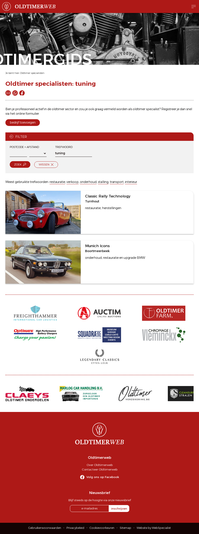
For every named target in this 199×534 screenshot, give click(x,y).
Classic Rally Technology (107, 196)
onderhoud (88, 182)
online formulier (27, 114)
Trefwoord (64, 147)
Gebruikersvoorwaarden (44, 527)
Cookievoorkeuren (102, 527)
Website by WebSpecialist (154, 527)
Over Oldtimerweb (100, 465)
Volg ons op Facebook (102, 477)
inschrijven (119, 508)
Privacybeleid (75, 527)
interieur (131, 182)
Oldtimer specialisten (32, 73)
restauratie (57, 182)
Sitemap (125, 527)
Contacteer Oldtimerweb (99, 469)
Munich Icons (97, 246)
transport (117, 182)
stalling (103, 182)
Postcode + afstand (24, 147)
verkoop (72, 182)
